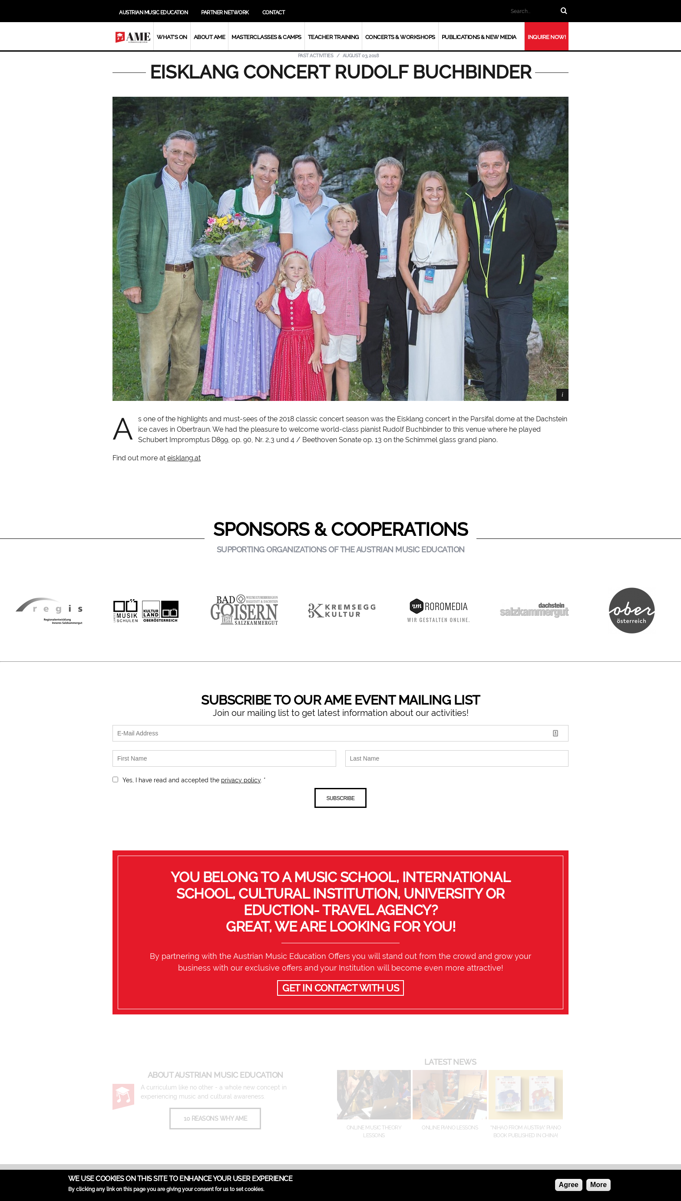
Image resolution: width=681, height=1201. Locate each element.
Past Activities (316, 56)
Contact (273, 13)
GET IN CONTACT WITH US (340, 988)
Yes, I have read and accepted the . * (194, 780)
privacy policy (241, 780)
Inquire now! (546, 37)
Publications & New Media (479, 37)
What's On (172, 37)
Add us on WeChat (302, 13)
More (598, 1185)
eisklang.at (184, 458)
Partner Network (225, 13)
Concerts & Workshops (400, 37)
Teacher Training (333, 37)
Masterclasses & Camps (266, 37)
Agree (569, 1185)
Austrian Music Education (153, 13)
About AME (209, 37)
